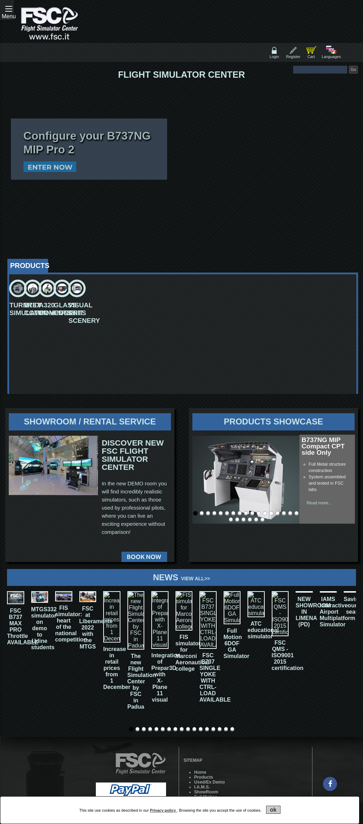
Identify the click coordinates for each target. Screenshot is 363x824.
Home (200, 725)
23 (262, 519)
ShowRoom (206, 745)
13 (271, 513)
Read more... (319, 502)
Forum (201, 775)
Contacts (203, 760)
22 (256, 519)
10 (252, 513)
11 (258, 513)
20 (243, 519)
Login (274, 57)
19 (237, 519)
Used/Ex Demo (209, 735)
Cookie (201, 785)
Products (203, 730)
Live (198, 765)
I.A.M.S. (202, 740)
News (181, 577)
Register (293, 57)
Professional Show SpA (143, 778)
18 (231, 519)
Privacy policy (163, 810)
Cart (311, 57)
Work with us (207, 770)
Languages (331, 57)
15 (284, 513)
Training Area (208, 780)
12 (265, 513)
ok (273, 810)
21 (250, 519)
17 (296, 513)
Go (353, 69)
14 (277, 513)
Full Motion (205, 750)
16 (290, 513)
